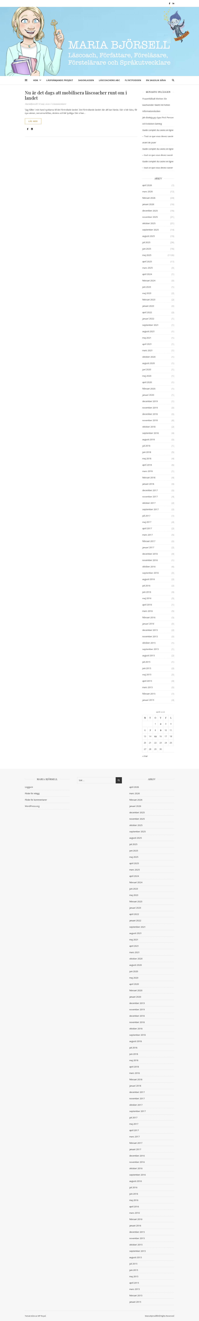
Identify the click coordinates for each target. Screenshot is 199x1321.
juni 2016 (146, 592)
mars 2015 (147, 687)
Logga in (29, 787)
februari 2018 (148, 477)
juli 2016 (146, 585)
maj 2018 (146, 458)
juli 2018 (146, 445)
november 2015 (150, 636)
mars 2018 (147, 471)
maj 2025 (146, 255)
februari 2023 (148, 299)
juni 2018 (146, 452)
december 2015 (150, 630)
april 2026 (147, 185)
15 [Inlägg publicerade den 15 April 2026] (155, 736)
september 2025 (150, 229)
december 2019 (150, 401)
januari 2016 (148, 623)
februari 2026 (148, 197)
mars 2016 (147, 611)
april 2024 (147, 274)
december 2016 (150, 553)
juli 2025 (146, 242)
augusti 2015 (148, 655)
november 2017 (150, 496)
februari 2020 (148, 388)
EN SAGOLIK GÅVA (156, 80)
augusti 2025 (148, 236)
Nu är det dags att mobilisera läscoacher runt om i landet (76, 95)
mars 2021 (147, 350)
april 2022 (147, 312)
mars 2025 (147, 267)
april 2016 (147, 604)
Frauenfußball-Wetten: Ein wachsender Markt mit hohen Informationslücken (156, 104)
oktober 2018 (148, 426)
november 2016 (150, 560)
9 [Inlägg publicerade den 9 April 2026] (160, 730)
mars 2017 (147, 534)
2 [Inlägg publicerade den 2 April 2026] (160, 723)
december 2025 (150, 210)
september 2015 (150, 649)
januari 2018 (148, 483)
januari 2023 (148, 306)
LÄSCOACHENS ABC (109, 80)
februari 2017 (148, 541)
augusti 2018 (148, 439)
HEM (35, 80)
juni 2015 (146, 668)
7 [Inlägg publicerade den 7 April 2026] (150, 730)
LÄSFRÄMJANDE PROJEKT (59, 80)
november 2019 (150, 407)
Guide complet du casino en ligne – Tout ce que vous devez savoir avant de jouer (157, 136)
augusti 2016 (148, 579)
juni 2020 (146, 369)
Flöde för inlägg (32, 793)
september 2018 (150, 433)
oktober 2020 (148, 356)
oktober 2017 (148, 503)
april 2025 (147, 261)
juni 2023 (146, 286)
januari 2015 (148, 700)
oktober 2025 (148, 223)
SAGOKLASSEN (86, 80)
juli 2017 (146, 515)
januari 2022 (148, 318)
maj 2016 (146, 598)
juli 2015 (146, 661)
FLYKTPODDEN (133, 80)
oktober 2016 (148, 566)
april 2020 (147, 382)
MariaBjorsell (31, 104)
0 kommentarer (59, 104)
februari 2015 (148, 693)
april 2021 (147, 344)
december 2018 (150, 414)
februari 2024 (148, 280)
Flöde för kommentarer (36, 799)
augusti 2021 (148, 331)
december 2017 (150, 490)
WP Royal (42, 1316)
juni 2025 (146, 248)
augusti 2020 (148, 363)
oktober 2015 (148, 642)
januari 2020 (148, 394)
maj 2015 (146, 674)
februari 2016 (148, 617)
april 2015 (147, 680)
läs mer (33, 121)
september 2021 (150, 325)
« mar (145, 756)
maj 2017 (146, 522)
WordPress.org (32, 806)
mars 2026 (147, 191)
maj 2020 (146, 375)
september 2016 (150, 572)
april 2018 (147, 464)
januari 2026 (148, 204)
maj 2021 (146, 337)
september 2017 (150, 509)
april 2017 (147, 528)
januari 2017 (148, 547)
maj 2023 (146, 293)
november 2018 (150, 420)
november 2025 (150, 217)
